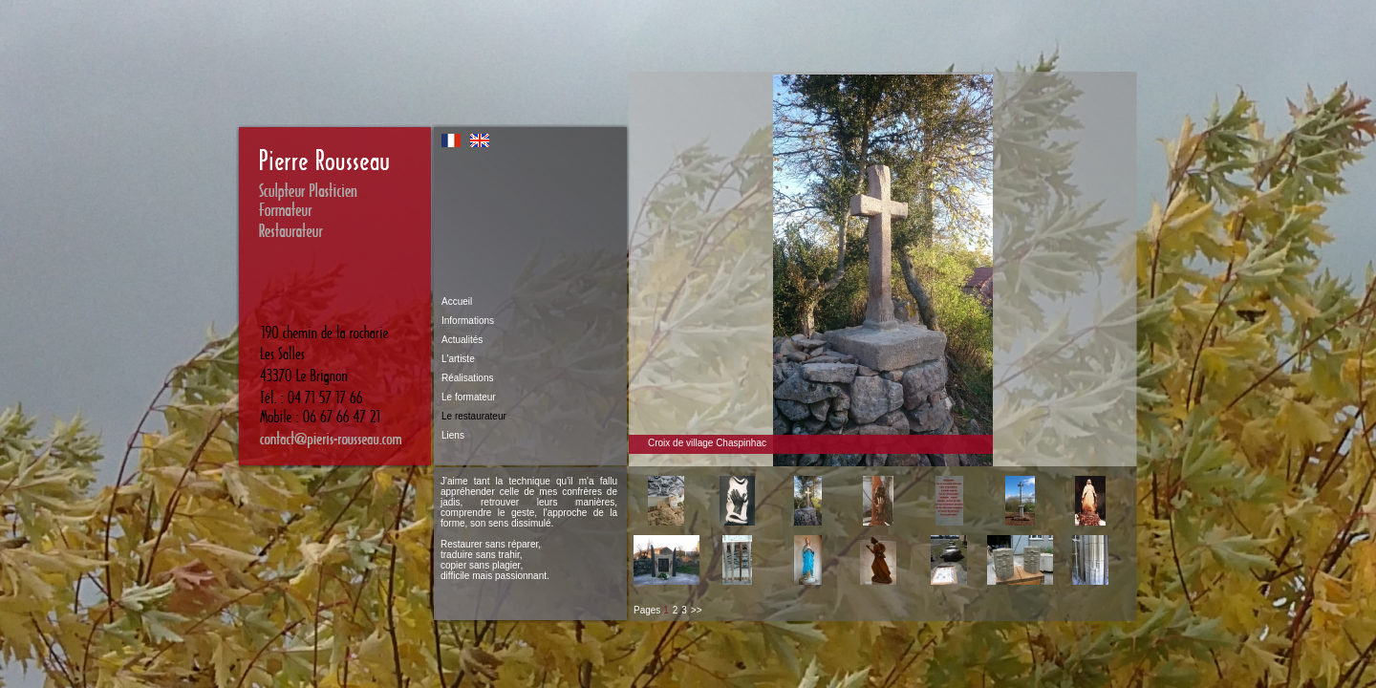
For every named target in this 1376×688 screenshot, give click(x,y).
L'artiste (458, 359)
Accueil (456, 301)
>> (696, 610)
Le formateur (468, 397)
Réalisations (467, 378)
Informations (467, 320)
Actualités (462, 339)
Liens (452, 435)
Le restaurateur (473, 416)
